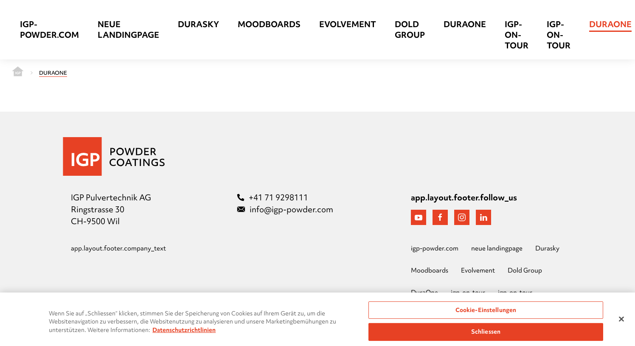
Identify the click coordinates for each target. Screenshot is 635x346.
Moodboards (269, 24)
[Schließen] (621, 321)
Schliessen (485, 334)
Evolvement (347, 24)
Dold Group (410, 29)
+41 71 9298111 (272, 197)
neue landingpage (128, 29)
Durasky (198, 24)
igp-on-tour (516, 35)
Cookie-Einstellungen (486, 312)
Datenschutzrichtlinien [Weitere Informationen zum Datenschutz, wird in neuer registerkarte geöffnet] (184, 333)
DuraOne (465, 24)
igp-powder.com (49, 29)
